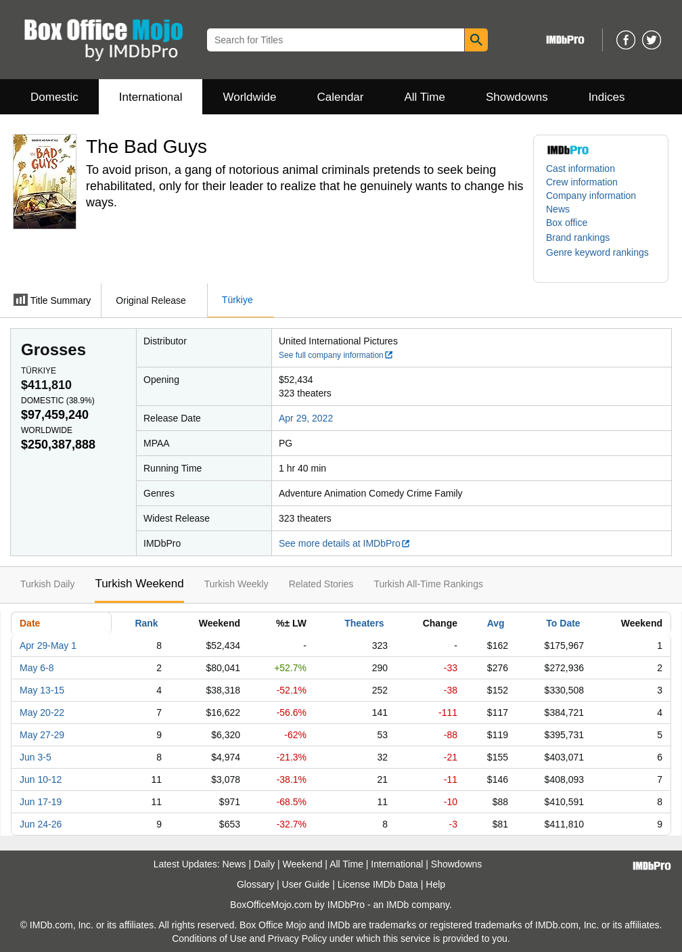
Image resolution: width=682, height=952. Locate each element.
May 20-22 (42, 712)
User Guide (306, 884)
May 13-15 (42, 690)
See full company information (336, 355)
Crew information (582, 182)
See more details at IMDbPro (345, 543)
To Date (563, 623)
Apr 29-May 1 (48, 645)
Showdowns (517, 97)
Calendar (340, 97)
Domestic (54, 97)
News (558, 209)
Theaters (364, 623)
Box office (566, 222)
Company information (591, 195)
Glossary (255, 884)
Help (435, 884)
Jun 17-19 (41, 801)
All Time (425, 97)
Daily (264, 864)
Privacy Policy (297, 938)
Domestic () (58, 400)
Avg (496, 623)
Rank (146, 623)
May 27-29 (42, 734)
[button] (584, 237)
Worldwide (249, 97)
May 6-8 (37, 667)
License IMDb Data (378, 884)
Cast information (580, 168)
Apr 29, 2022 (306, 418)
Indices (607, 97)
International (151, 97)
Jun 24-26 (41, 824)
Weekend (303, 864)
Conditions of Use (209, 938)
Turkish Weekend (139, 583)
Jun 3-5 (35, 757)
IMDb (397, 904)
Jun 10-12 (41, 779)
